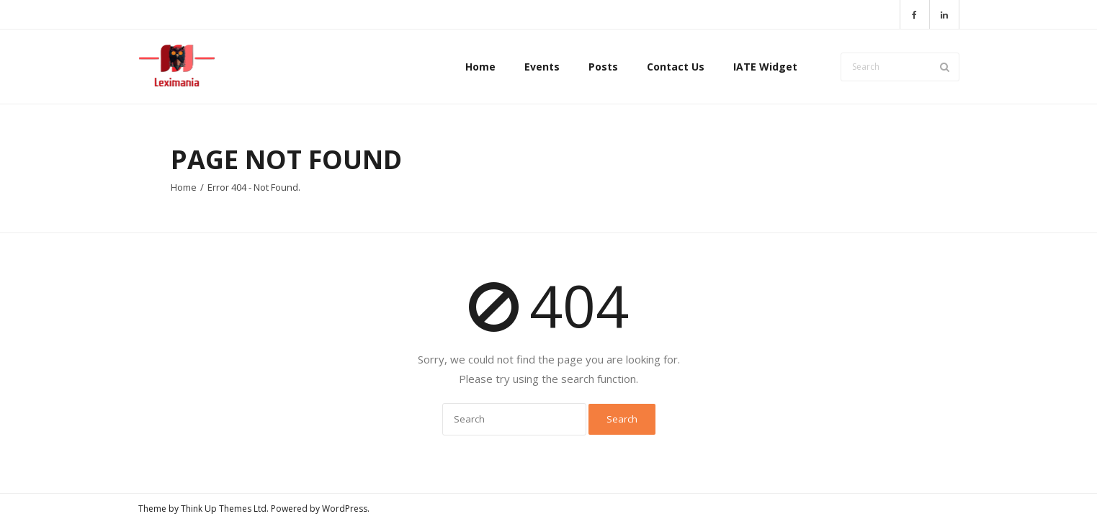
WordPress (344, 508)
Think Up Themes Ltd (224, 508)
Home (184, 187)
